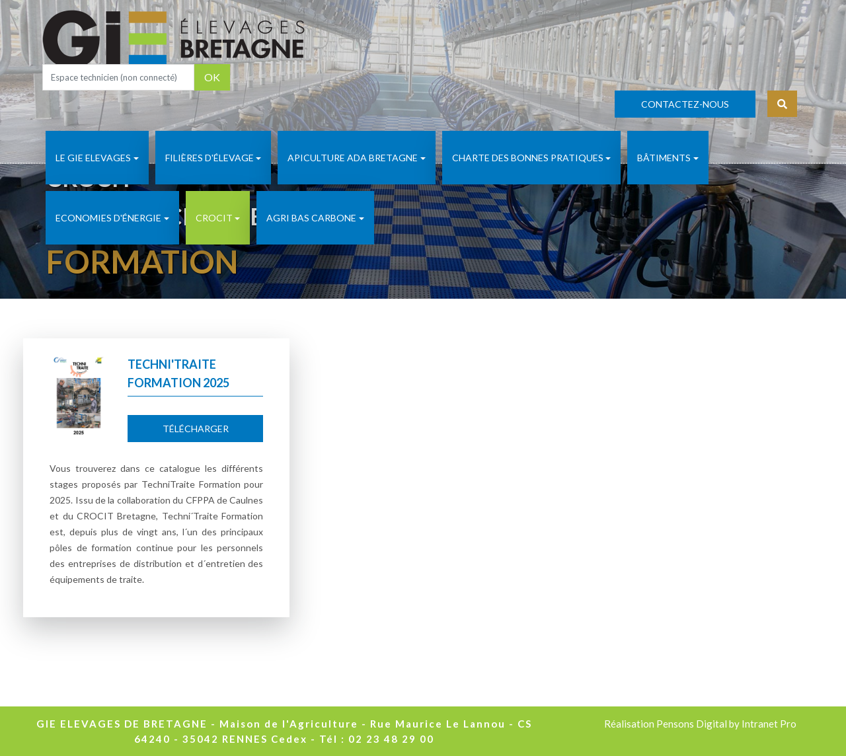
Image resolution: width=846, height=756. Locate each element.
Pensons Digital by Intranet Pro (726, 724)
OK (212, 77)
